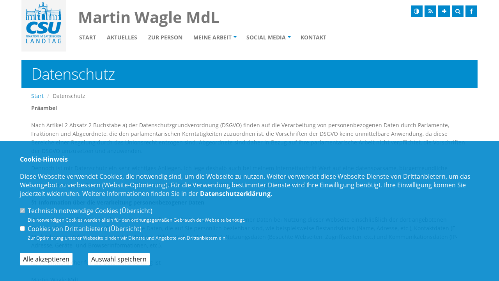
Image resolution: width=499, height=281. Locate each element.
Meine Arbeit (212, 37)
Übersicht (136, 210)
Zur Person (165, 37)
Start (87, 37)
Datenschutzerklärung (235, 193)
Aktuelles (122, 37)
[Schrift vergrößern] (444, 11)
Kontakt (313, 37)
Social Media (266, 37)
